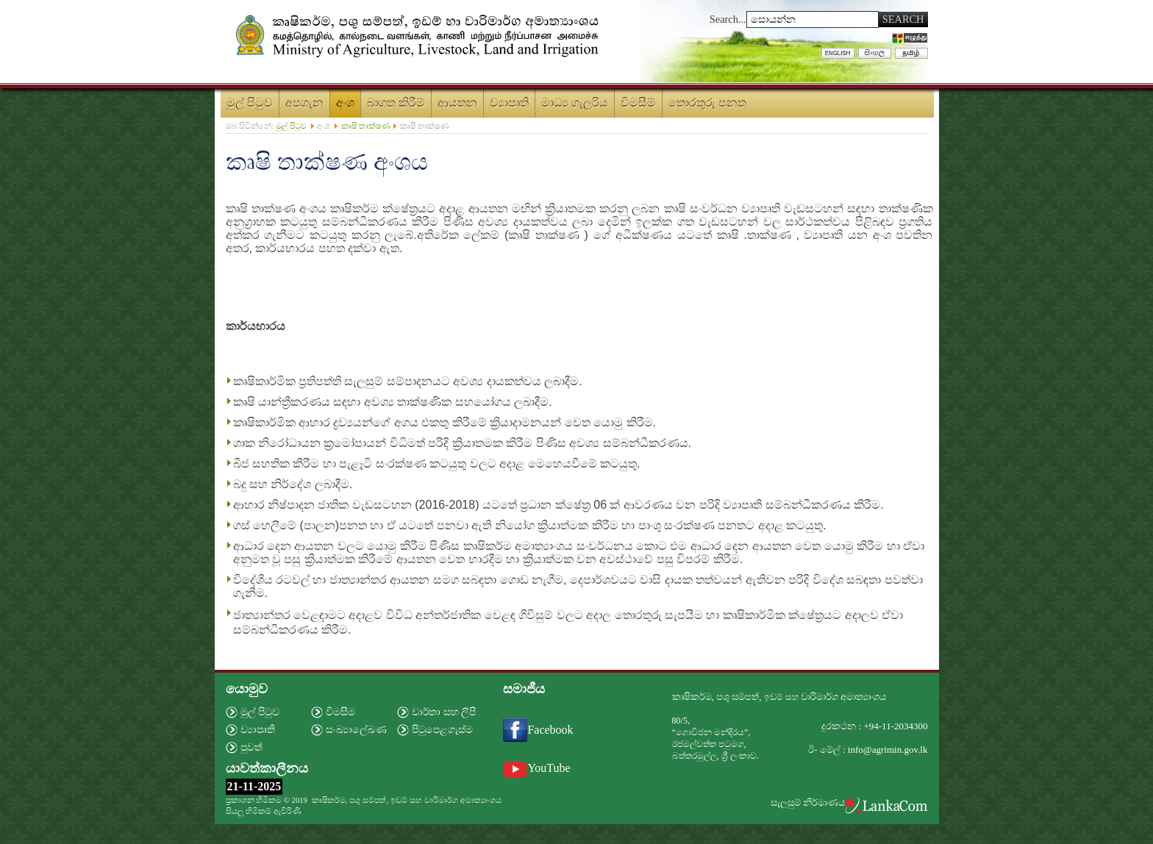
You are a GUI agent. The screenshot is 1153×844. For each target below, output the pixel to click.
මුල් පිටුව (291, 125)
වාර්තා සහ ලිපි (444, 712)
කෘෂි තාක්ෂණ (365, 125)
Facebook (538, 729)
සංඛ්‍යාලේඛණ (356, 729)
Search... (728, 19)
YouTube (536, 768)
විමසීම (340, 712)
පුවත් (251, 747)
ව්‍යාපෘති (257, 729)
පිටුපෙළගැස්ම (442, 729)
